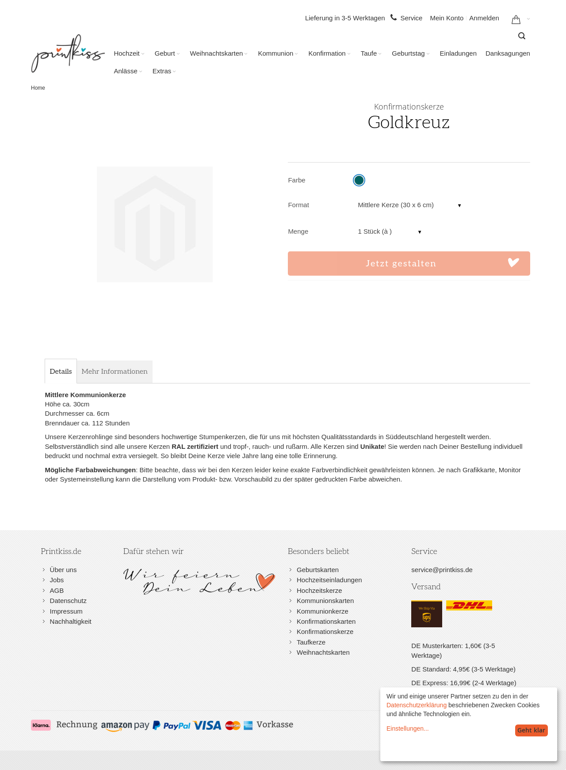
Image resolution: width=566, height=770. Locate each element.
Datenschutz (68, 600)
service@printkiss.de (442, 569)
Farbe (296, 180)
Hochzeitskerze (319, 590)
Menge (298, 231)
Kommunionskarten (325, 600)
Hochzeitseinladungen (329, 580)
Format (298, 205)
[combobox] (522, 36)
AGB (57, 590)
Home (38, 88)
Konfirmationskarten (326, 621)
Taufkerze (311, 642)
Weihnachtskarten (323, 652)
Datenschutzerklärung (416, 705)
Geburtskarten (318, 569)
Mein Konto (446, 18)
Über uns (63, 569)
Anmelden (484, 18)
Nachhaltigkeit (71, 621)
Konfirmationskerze (325, 631)
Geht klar (531, 730)
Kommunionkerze (322, 611)
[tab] (60, 371)
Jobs (57, 580)
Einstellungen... (407, 728)
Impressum (66, 611)
